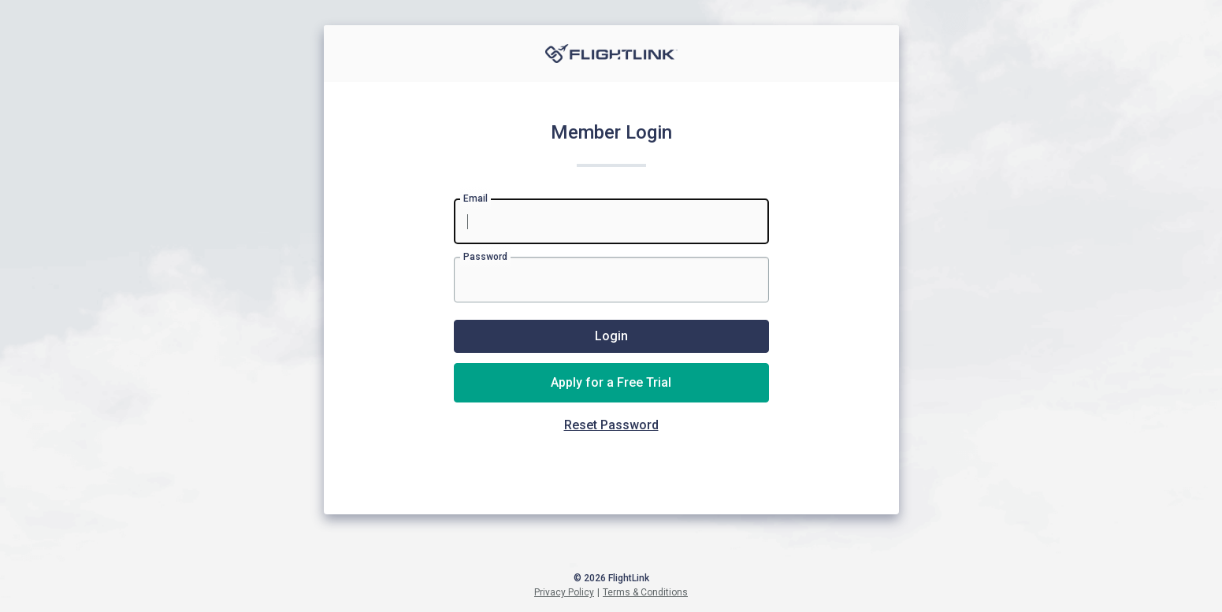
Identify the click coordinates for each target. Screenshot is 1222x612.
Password (485, 256)
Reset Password (611, 424)
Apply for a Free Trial (611, 382)
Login (611, 335)
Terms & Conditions (645, 592)
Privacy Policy (564, 592)
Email (475, 198)
